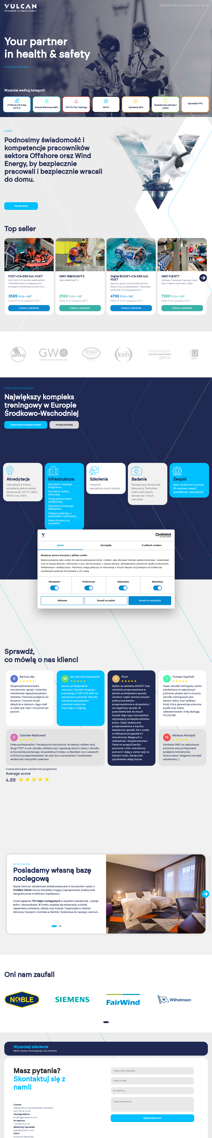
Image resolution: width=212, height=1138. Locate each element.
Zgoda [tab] (60, 545)
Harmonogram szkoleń (111, 8)
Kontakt (151, 8)
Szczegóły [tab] (106, 545)
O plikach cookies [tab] (152, 545)
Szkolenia (91, 8)
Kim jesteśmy (21, 206)
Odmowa (62, 600)
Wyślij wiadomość (152, 1118)
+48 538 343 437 (21, 1124)
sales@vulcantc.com (23, 1130)
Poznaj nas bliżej (64, 425)
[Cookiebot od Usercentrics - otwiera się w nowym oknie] (157, 535)
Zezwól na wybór (106, 600)
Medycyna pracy (134, 8)
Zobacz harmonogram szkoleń (25, 425)
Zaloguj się (168, 8)
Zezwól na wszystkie (150, 600)
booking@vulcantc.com (25, 1117)
